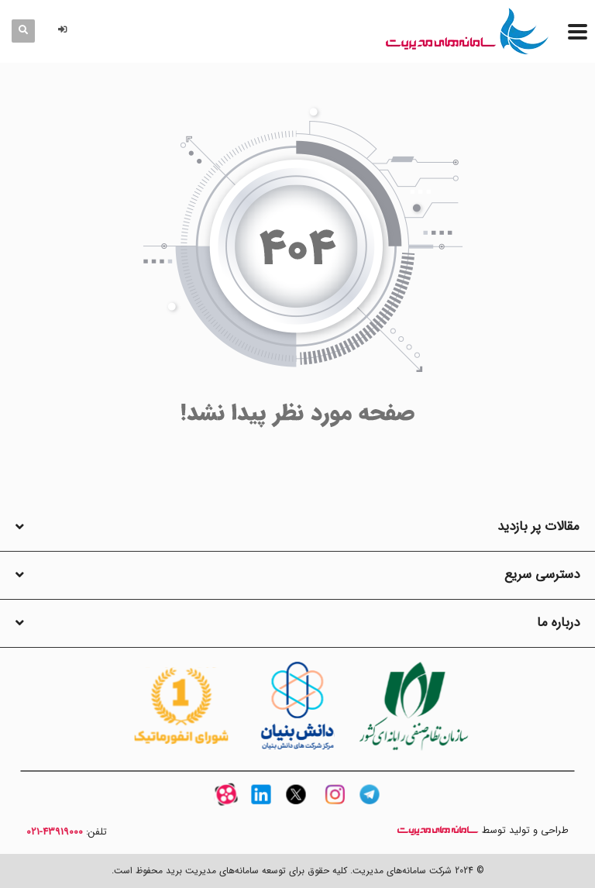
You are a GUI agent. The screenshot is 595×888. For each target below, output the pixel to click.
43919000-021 (54, 832)
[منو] (577, 31)
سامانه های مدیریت (438, 830)
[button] (65, 30)
